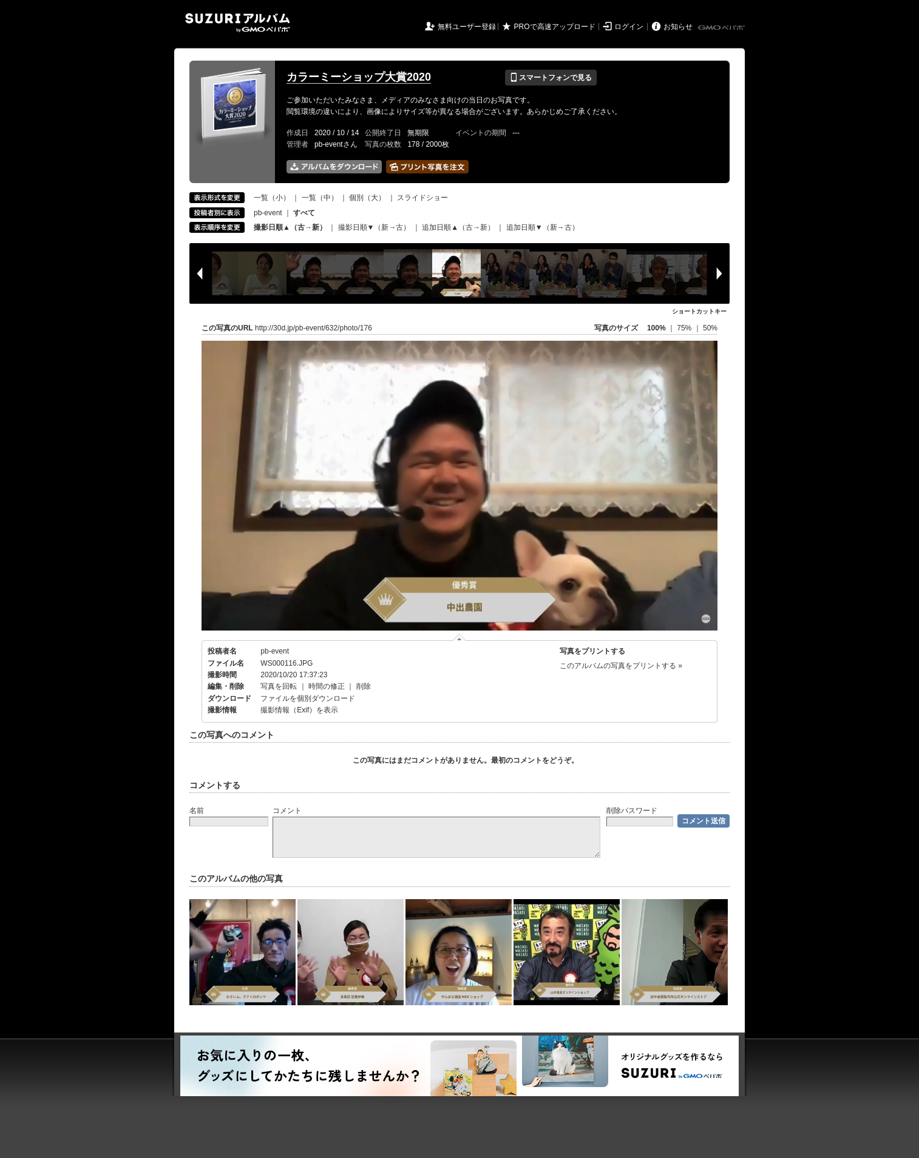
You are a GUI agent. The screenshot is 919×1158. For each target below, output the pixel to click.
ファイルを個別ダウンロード (307, 698)
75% (685, 328)
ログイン (628, 26)
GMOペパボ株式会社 (722, 28)
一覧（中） (320, 197)
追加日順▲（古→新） (458, 227)
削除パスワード (631, 810)
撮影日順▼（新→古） (374, 227)
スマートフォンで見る (551, 77)
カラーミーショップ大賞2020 (359, 77)
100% (656, 328)
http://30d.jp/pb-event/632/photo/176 (313, 328)
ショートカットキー (699, 311)
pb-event (268, 213)
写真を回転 (278, 686)
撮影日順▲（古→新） (290, 227)
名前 (196, 810)
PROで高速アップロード (554, 26)
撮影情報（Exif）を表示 (299, 710)
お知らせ (678, 26)
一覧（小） (272, 197)
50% (710, 328)
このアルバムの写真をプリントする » (621, 665)
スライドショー (422, 197)
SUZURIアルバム (237, 23)
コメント (287, 810)
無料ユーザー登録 (467, 26)
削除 (363, 686)
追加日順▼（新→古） (542, 227)
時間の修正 (326, 686)
